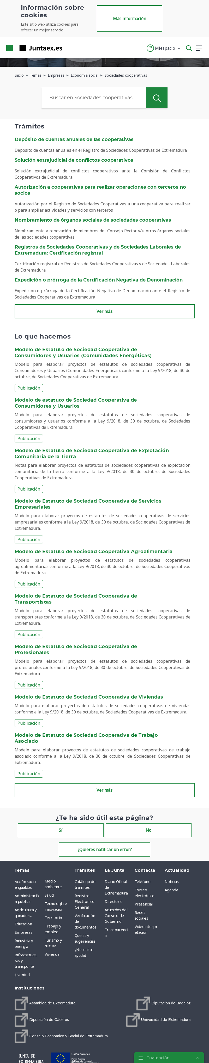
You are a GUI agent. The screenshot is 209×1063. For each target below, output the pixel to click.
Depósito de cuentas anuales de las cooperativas (74, 139)
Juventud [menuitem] (22, 974)
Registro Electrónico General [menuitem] (84, 901)
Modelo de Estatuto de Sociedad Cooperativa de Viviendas (89, 697)
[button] (163, 48)
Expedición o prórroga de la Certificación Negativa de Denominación (99, 280)
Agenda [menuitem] (171, 889)
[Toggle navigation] (69, 48)
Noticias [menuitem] (172, 881)
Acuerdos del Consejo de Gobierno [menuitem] (116, 915)
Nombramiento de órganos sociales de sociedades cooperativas (93, 220)
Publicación (28, 388)
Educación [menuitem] (23, 923)
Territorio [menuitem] (53, 917)
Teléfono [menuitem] (143, 881)
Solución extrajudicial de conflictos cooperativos (74, 160)
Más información (129, 18)
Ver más (104, 311)
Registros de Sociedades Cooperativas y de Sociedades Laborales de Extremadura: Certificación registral (98, 250)
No (148, 830)
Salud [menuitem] (49, 895)
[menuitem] (45, 1003)
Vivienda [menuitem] (52, 954)
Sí (60, 830)
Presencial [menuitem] (144, 904)
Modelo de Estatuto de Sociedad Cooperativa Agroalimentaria (94, 551)
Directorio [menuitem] (114, 901)
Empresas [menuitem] (23, 932)
